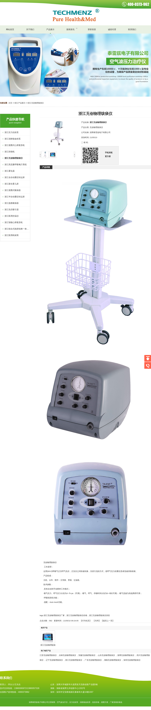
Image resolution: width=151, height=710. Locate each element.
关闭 (97, 621)
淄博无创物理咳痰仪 (125, 655)
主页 (10, 103)
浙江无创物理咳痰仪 (36, 103)
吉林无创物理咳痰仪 (67, 655)
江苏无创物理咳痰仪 (48, 655)
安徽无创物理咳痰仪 (86, 655)
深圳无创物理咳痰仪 (131, 660)
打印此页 (85, 621)
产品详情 (46, 167)
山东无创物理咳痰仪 (106, 655)
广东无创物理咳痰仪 (93, 660)
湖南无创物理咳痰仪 (112, 660)
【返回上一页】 (107, 621)
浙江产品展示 (20, 103)
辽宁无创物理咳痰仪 (54, 660)
